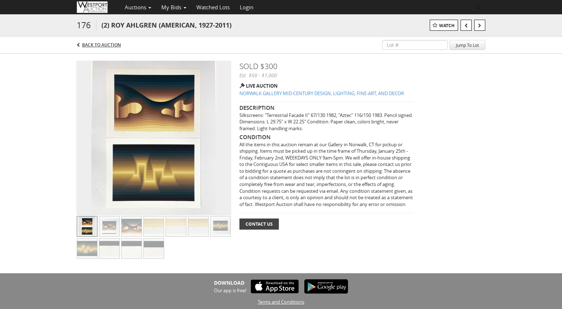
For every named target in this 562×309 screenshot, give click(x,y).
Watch (446, 26)
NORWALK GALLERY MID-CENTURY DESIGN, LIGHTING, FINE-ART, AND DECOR (321, 93)
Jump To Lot (467, 45)
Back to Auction (101, 45)
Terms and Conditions (281, 302)
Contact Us (259, 224)
